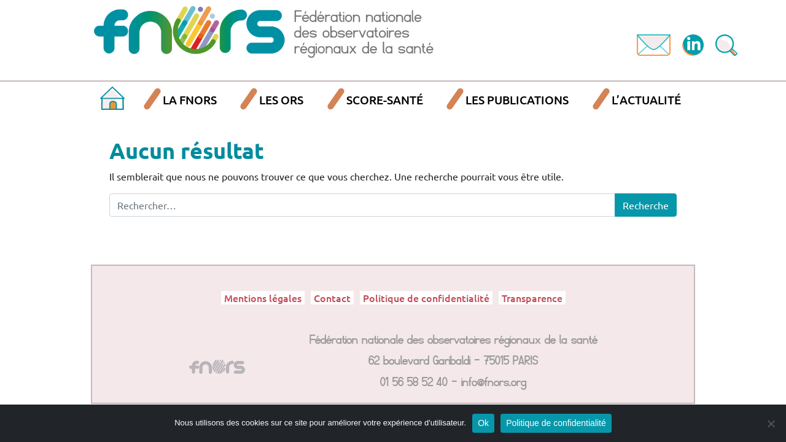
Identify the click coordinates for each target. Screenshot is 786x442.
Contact (332, 297)
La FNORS (190, 99)
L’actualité (646, 99)
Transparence (532, 297)
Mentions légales (263, 297)
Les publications (517, 99)
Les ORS (281, 99)
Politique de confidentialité (426, 297)
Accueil (112, 100)
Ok (483, 423)
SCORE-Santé (384, 99)
